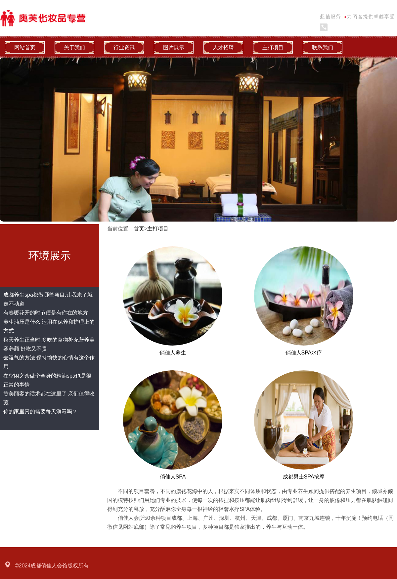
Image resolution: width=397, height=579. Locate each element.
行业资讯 (124, 47)
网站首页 (24, 47)
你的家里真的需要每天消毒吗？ (40, 411)
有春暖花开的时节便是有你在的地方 (45, 312)
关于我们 (74, 47)
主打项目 (273, 47)
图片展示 (173, 47)
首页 (139, 228)
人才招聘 (223, 47)
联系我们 (322, 47)
